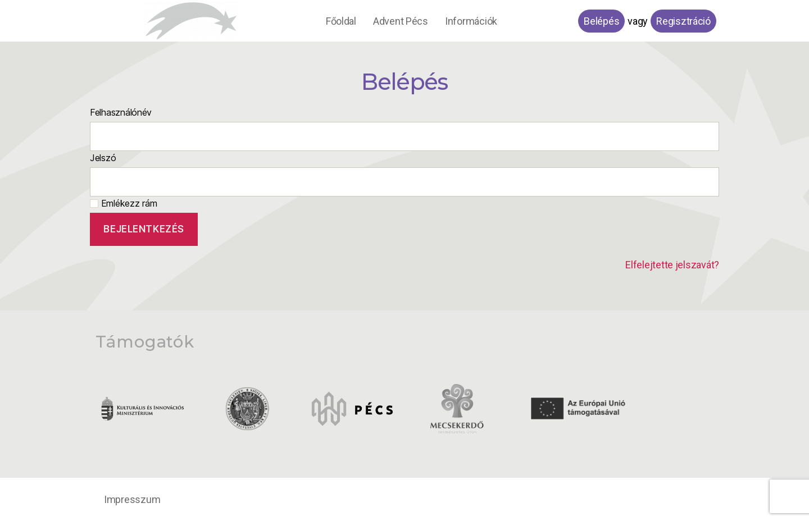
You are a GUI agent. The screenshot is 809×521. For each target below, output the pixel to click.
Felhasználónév (121, 112)
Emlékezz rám (123, 203)
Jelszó (103, 157)
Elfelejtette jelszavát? (672, 265)
